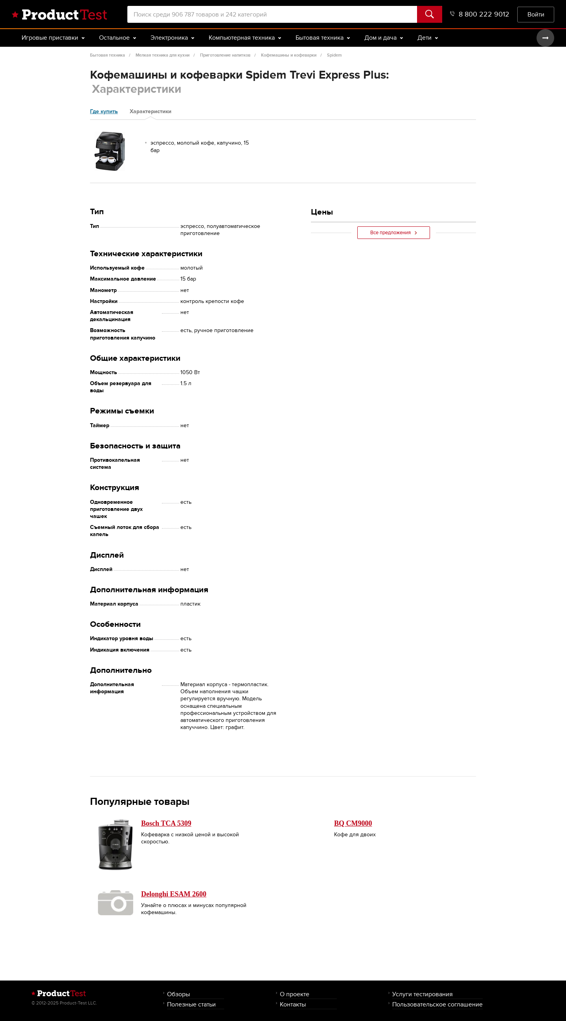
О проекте (294, 994)
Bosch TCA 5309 (166, 823)
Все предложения (393, 233)
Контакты (293, 1004)
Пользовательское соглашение (437, 1004)
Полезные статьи (191, 1004)
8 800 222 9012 (479, 14)
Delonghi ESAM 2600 (173, 894)
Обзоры (178, 994)
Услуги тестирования (422, 994)
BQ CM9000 (353, 823)
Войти (535, 14)
